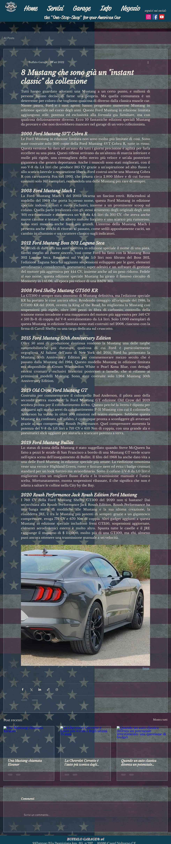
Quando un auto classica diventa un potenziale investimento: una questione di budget (141, 762)
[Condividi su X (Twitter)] (31, 689)
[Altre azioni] (148, 62)
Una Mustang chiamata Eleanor (25, 762)
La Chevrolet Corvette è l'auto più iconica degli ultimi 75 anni (81, 762)
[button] (81, 8)
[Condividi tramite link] (48, 689)
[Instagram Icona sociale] (148, 17)
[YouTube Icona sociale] (161, 17)
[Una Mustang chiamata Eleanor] (29, 740)
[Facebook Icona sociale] (155, 17)
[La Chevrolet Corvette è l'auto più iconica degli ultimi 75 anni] (85, 740)
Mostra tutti (160, 719)
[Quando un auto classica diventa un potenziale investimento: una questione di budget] (142, 740)
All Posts (8, 38)
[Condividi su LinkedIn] (39, 689)
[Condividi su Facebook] (22, 689)
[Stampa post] (56, 689)
